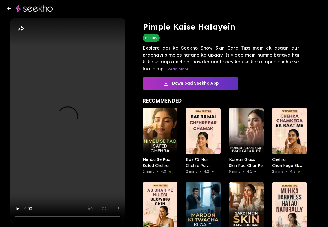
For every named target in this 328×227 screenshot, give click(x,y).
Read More (177, 69)
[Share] (21, 28)
